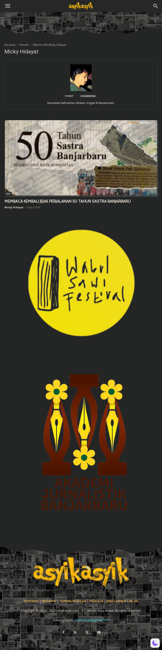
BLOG (134, 601)
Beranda (9, 45)
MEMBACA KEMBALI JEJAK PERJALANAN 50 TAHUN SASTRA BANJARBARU (67, 201)
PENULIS (96, 601)
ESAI (8, 193)
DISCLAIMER (116, 601)
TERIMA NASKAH (73, 601)
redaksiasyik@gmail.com (91, 620)
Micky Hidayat (13, 207)
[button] (7, 6)
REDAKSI (49, 601)
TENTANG (31, 601)
